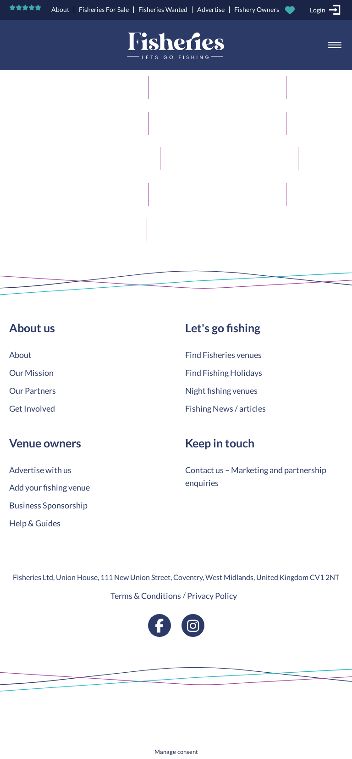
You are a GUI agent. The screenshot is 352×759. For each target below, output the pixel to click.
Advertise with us (40, 470)
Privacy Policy (212, 596)
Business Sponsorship (48, 505)
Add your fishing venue (49, 487)
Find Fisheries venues (223, 355)
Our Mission (31, 373)
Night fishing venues (221, 390)
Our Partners (32, 390)
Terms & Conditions (145, 596)
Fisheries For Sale (104, 9)
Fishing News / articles (225, 408)
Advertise (211, 9)
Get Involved (32, 408)
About (60, 9)
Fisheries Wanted (162, 9)
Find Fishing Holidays (223, 373)
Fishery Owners (256, 9)
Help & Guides (34, 523)
